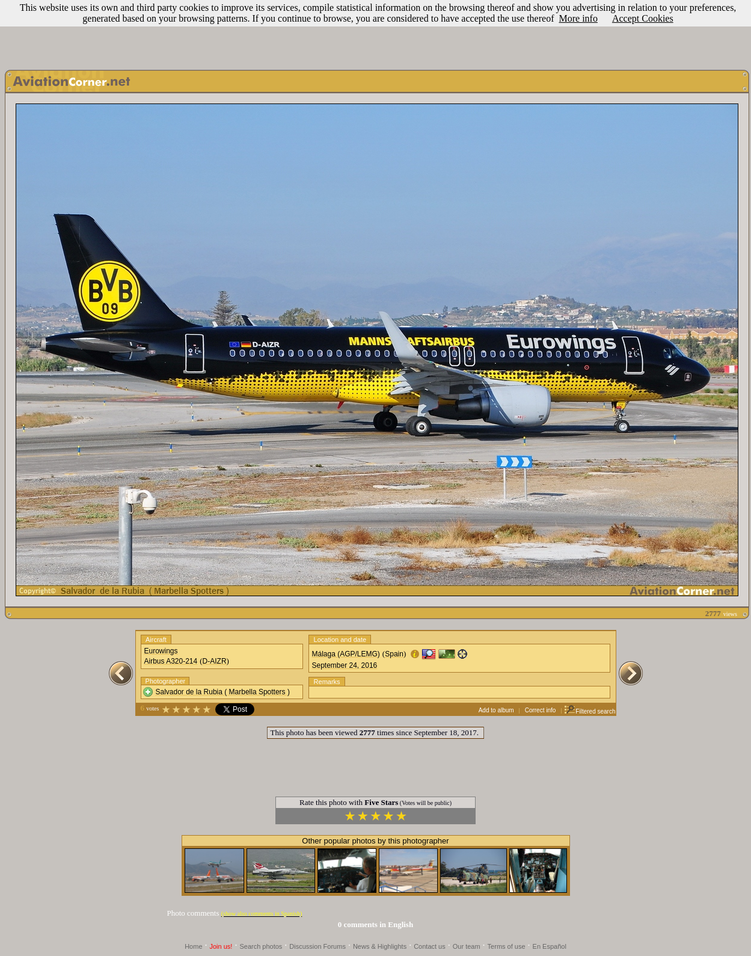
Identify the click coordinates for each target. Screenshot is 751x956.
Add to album (496, 710)
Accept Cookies (642, 18)
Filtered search (589, 711)
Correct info (540, 710)
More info (578, 18)
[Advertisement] (375, 32)
